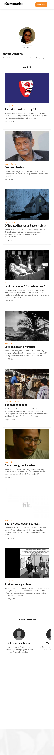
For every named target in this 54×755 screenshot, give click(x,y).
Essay (6, 106)
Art (11, 520)
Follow (27, 47)
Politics (16, 401)
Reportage (8, 401)
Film (12, 106)
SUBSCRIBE (41, 5)
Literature (13, 164)
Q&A (6, 164)
